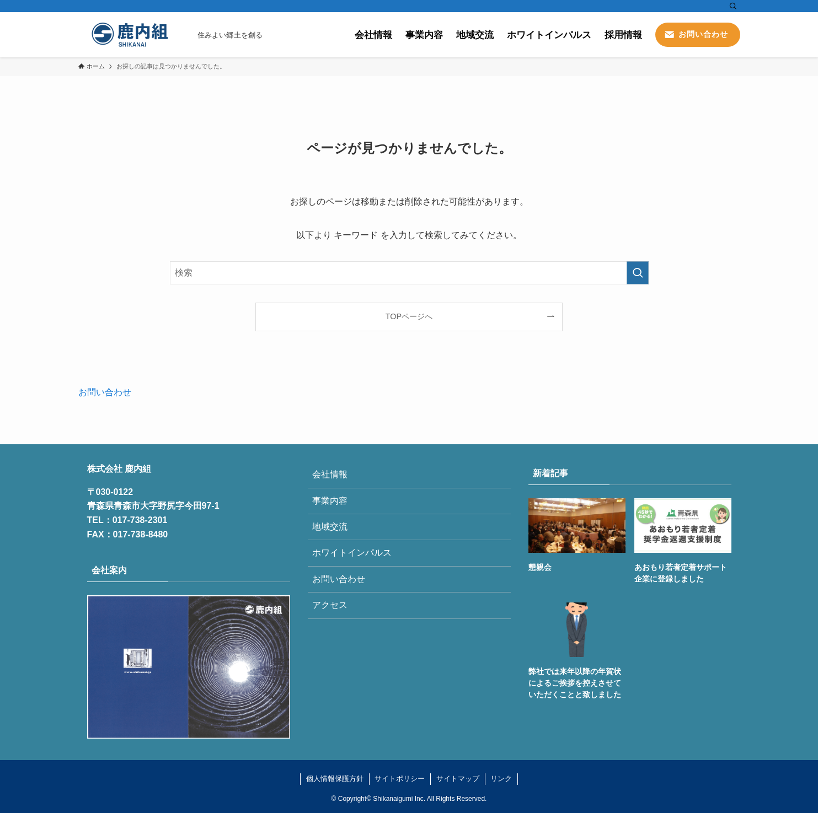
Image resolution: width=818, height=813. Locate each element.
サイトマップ (457, 778)
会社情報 (329, 474)
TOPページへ (409, 316)
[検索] (733, 6)
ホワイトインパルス (352, 552)
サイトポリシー (400, 778)
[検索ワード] (409, 272)
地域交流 (329, 526)
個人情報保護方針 (334, 778)
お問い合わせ (104, 392)
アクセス (329, 605)
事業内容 (329, 500)
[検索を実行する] (638, 272)
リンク (501, 778)
